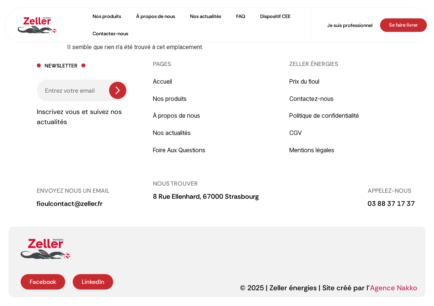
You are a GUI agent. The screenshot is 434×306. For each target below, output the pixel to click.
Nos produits (107, 16)
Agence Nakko (393, 287)
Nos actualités (205, 16)
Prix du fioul (304, 81)
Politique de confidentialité (324, 115)
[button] (206, 197)
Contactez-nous (110, 33)
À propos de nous (155, 16)
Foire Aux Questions (179, 150)
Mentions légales (311, 150)
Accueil (162, 81)
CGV (295, 132)
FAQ (240, 16)
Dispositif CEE (275, 16)
